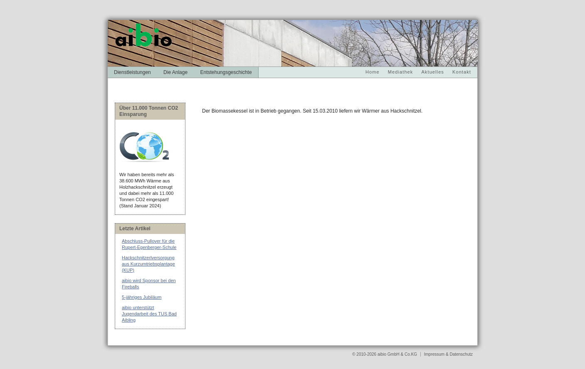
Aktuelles (432, 71)
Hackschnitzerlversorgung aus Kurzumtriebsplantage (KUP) (148, 264)
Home (372, 71)
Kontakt (461, 71)
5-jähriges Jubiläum (141, 297)
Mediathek (400, 71)
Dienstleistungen (132, 72)
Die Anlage (175, 72)
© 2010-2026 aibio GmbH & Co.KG (385, 354)
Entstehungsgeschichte (226, 72)
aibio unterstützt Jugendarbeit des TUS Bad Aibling (149, 313)
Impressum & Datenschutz (448, 354)
